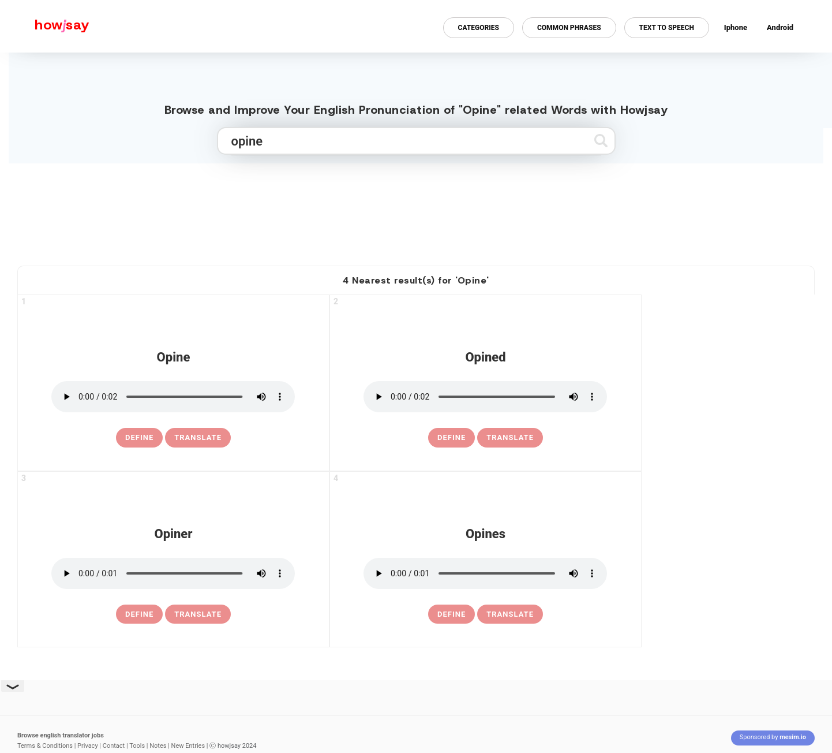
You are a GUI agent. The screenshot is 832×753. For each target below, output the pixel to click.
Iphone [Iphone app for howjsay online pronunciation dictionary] (735, 27)
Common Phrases (569, 28)
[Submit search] (601, 141)
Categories (478, 28)
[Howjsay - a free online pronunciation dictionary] (44, 26)
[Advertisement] (416, 210)
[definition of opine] (139, 438)
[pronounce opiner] (173, 573)
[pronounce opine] (173, 396)
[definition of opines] (451, 614)
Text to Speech (666, 28)
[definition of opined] (451, 438)
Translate (198, 437)
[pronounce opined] (485, 396)
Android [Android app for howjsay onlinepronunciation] (780, 27)
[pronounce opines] (485, 573)
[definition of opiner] (139, 614)
